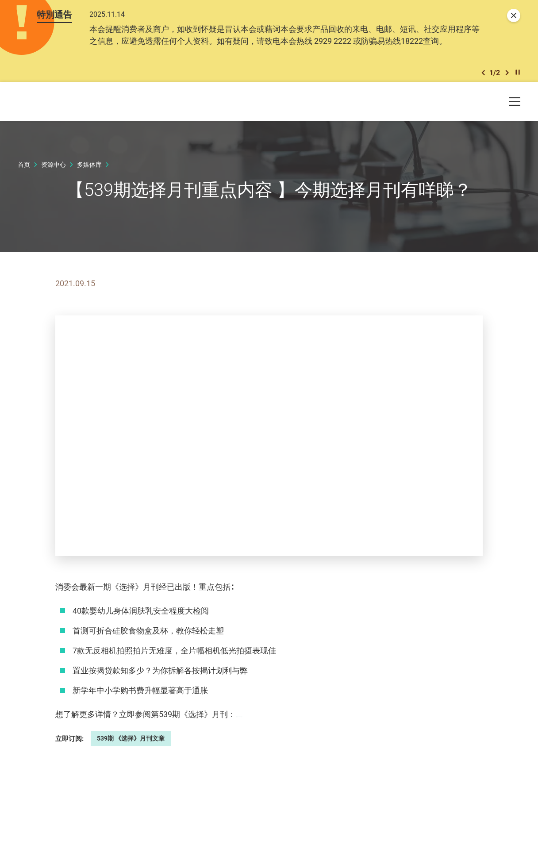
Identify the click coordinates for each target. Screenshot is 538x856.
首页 (24, 170)
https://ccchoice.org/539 (279, 720)
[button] (483, 77)
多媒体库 (89, 170)
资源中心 (53, 170)
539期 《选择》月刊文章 (131, 744)
